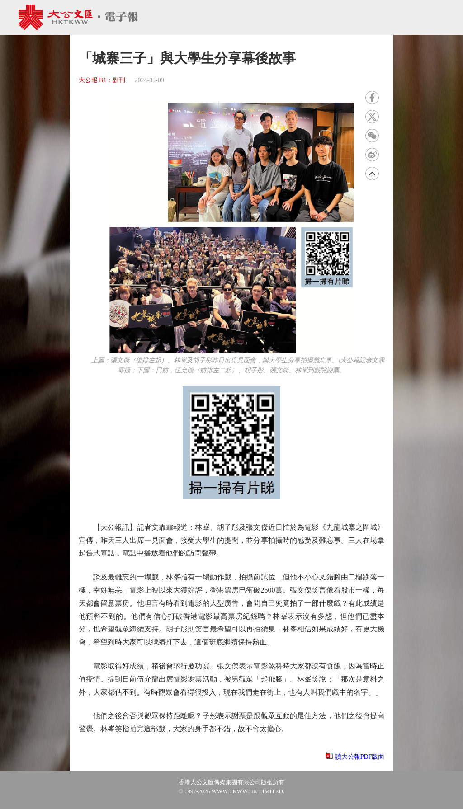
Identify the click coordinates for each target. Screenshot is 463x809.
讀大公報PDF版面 (360, 756)
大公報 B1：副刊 (102, 80)
